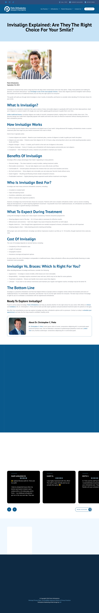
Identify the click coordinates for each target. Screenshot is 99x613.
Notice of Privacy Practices (63, 600)
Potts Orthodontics (13, 83)
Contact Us (79, 9)
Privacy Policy (37, 600)
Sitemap (30, 600)
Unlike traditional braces (14, 114)
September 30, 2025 (13, 85)
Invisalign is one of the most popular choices (44, 91)
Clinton (88, 305)
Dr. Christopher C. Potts (36, 326)
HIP (60, 602)
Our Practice (45, 9)
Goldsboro (13, 307)
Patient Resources (67, 9)
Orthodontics (55, 9)
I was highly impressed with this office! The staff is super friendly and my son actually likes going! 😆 (58, 483)
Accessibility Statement (48, 600)
